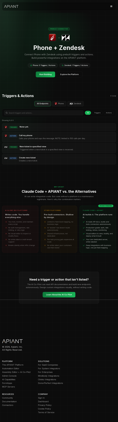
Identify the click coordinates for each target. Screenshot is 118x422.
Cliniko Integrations (47, 379)
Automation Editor (10, 368)
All (88, 113)
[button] (111, 6)
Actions (109, 113)
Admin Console (9, 376)
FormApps (7, 383)
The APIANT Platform (12, 365)
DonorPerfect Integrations (50, 383)
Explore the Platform (69, 74)
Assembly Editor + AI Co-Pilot (16, 372)
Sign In (41, 398)
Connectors (7, 405)
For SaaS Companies (48, 365)
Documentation (9, 401)
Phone (59, 103)
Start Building (45, 74)
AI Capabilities (8, 379)
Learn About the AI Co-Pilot (59, 294)
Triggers (97, 113)
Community (7, 398)
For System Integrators (49, 368)
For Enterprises (45, 372)
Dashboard (43, 401)
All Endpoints (42, 103)
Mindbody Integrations (48, 376)
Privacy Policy (45, 405)
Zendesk (75, 103)
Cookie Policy (44, 409)
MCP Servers (8, 387)
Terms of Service (46, 412)
